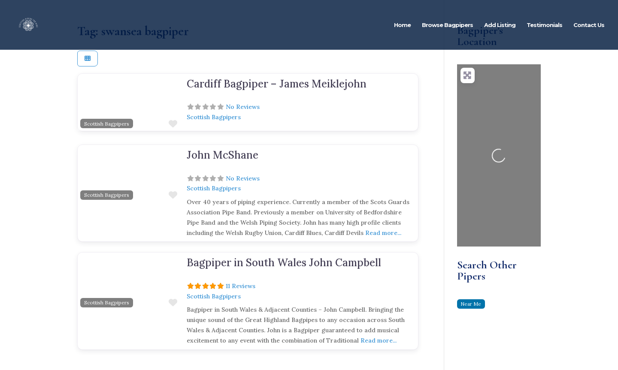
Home (402, 25)
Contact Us (588, 25)
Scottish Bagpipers (106, 123)
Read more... (383, 233)
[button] (85, 102)
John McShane (222, 155)
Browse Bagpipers (447, 25)
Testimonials (544, 25)
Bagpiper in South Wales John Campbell (284, 262)
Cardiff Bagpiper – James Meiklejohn (277, 83)
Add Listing (499, 25)
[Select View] (87, 58)
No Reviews (243, 107)
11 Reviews (240, 286)
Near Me (470, 304)
